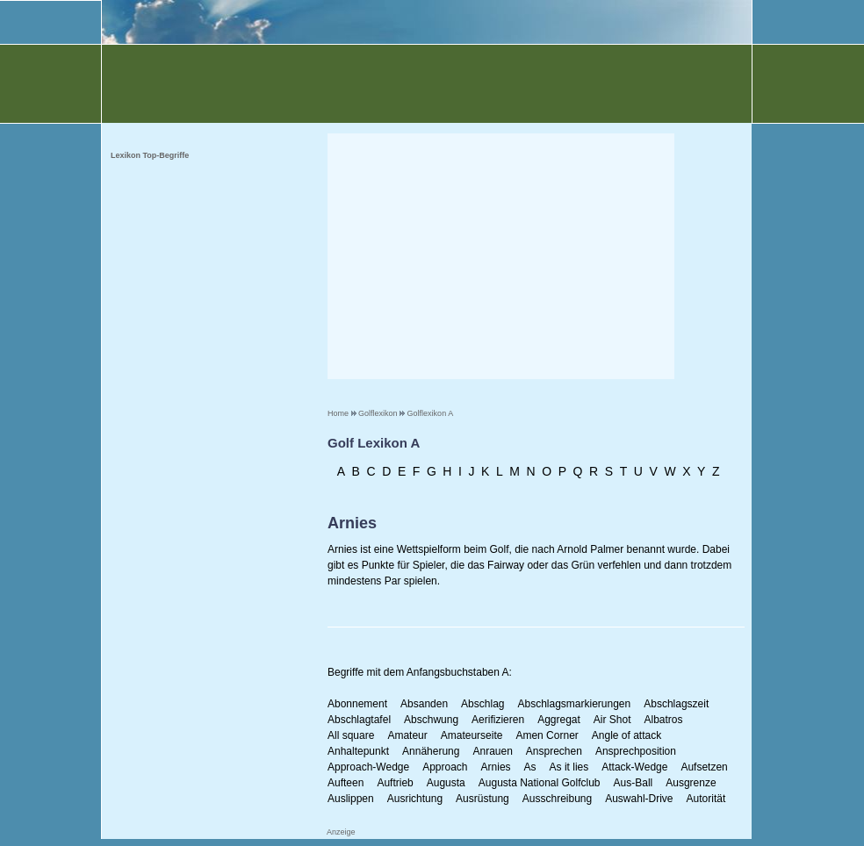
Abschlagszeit (676, 704)
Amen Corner (546, 735)
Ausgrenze (691, 783)
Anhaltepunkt (358, 751)
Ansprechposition (635, 751)
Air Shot (612, 719)
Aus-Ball (633, 783)
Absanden (424, 704)
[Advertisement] (501, 256)
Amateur (407, 735)
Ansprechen (554, 751)
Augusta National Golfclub (540, 783)
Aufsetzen (703, 767)
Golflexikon (378, 413)
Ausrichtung (415, 798)
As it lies (569, 767)
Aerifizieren (498, 719)
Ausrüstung (482, 798)
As (530, 767)
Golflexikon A (430, 413)
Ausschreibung (557, 798)
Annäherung (430, 751)
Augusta (446, 783)
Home (338, 413)
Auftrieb (395, 783)
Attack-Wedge (634, 767)
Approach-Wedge (368, 767)
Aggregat (558, 719)
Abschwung (431, 719)
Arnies (496, 767)
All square (351, 735)
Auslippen (351, 798)
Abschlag (482, 704)
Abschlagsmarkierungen (573, 704)
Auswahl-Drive (639, 798)
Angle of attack (626, 735)
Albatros (663, 719)
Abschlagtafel (359, 719)
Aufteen (346, 783)
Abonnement (357, 704)
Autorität (706, 798)
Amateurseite (472, 735)
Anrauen (492, 751)
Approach (444, 767)
